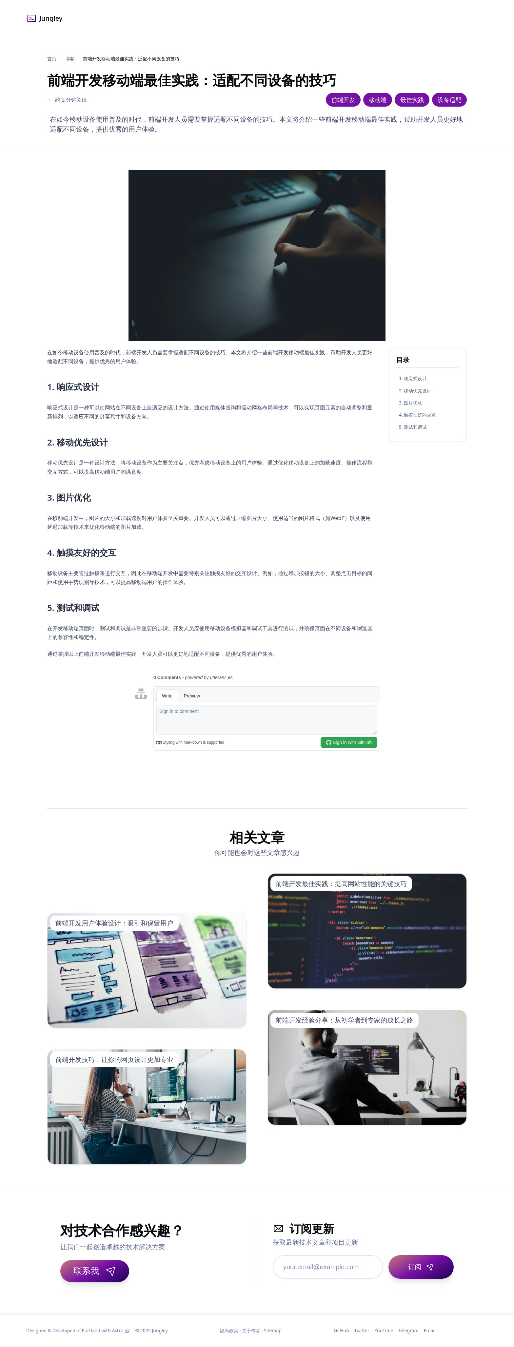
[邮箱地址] (328, 1267)
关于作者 (251, 1330)
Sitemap (273, 1330)
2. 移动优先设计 (415, 390)
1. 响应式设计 (413, 378)
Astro (117, 1330)
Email (430, 1330)
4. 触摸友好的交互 (417, 415)
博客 (69, 58)
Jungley (44, 18)
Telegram (408, 1330)
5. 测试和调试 (413, 427)
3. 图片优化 (410, 403)
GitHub (341, 1330)
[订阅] (421, 1267)
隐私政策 (229, 1330)
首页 (51, 58)
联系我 (94, 1270)
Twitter (361, 1330)
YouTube (384, 1330)
